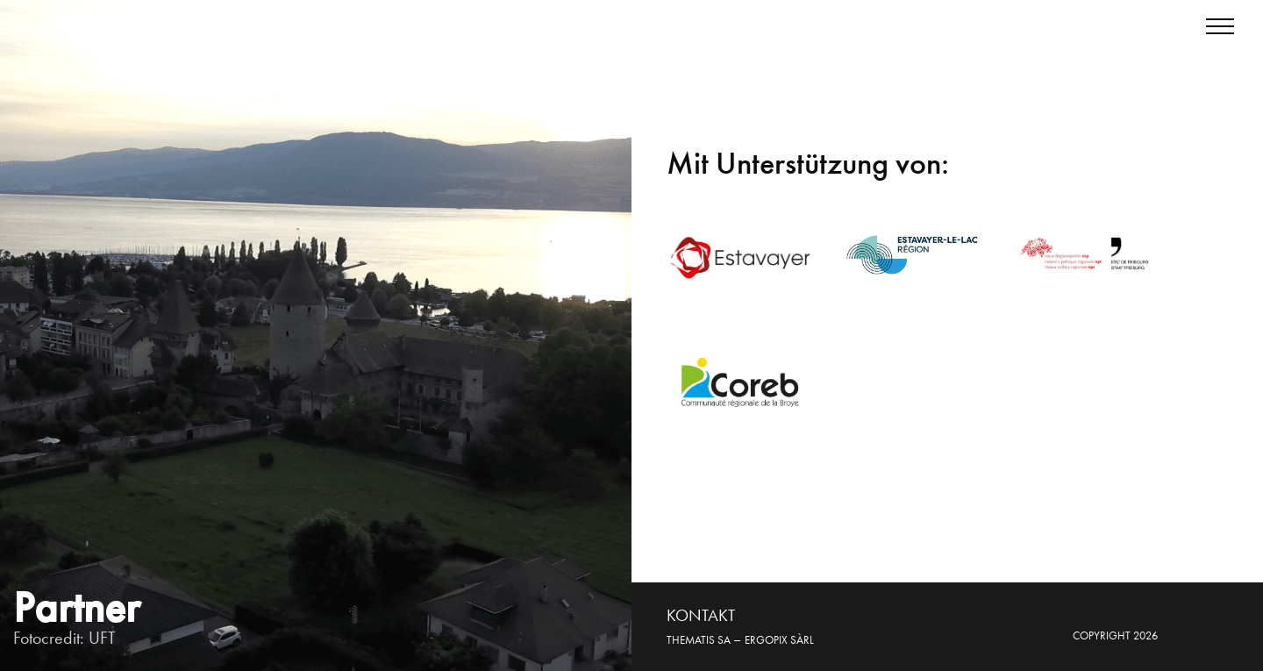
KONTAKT (701, 615)
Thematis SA (699, 639)
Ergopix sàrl (779, 639)
